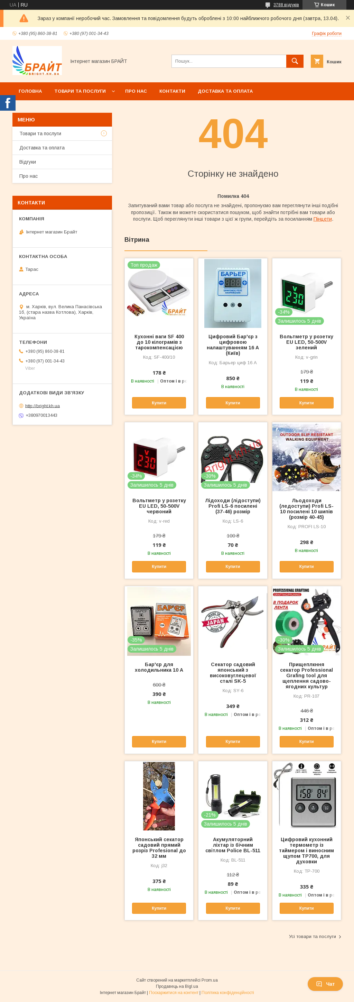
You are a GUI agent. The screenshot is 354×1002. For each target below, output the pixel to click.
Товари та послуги (80, 91)
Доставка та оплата (225, 91)
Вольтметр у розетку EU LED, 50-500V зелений (306, 342)
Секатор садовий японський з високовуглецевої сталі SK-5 (233, 673)
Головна (30, 91)
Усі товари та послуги (312, 936)
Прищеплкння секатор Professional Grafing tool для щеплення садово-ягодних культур (306, 675)
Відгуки (27, 162)
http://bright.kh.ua (42, 405)
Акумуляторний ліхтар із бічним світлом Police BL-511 (232, 845)
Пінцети (323, 219)
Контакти (172, 91)
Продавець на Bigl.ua (177, 986)
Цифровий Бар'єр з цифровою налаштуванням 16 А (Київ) (233, 345)
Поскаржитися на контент (173, 992)
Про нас (136, 91)
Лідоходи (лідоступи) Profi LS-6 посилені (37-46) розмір (233, 506)
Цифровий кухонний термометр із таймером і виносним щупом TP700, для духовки (306, 850)
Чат (325, 984)
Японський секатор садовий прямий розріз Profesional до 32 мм (159, 848)
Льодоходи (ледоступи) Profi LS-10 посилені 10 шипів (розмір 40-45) (306, 509)
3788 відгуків (286, 4)
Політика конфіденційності (228, 992)
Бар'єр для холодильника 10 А (159, 667)
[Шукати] (295, 61)
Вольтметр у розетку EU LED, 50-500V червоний (159, 506)
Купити (159, 403)
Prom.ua (210, 980)
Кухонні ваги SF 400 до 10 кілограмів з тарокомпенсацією (159, 342)
